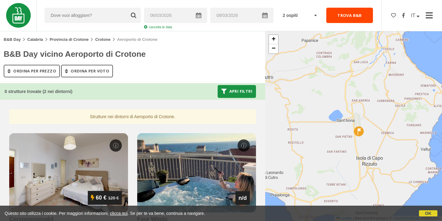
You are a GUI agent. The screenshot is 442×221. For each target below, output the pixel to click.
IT (415, 15)
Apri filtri (236, 91)
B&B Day (12, 39)
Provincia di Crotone (69, 39)
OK (428, 213)
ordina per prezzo (31, 71)
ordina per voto (87, 71)
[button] (359, 131)
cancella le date (158, 27)
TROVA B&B (349, 15)
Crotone (102, 39)
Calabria (35, 39)
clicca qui (119, 213)
